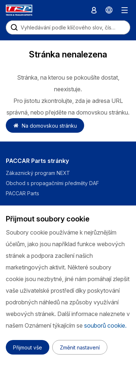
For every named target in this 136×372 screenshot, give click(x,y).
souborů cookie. (105, 325)
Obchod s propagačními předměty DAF (52, 183)
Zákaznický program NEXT (38, 173)
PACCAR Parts (22, 193)
